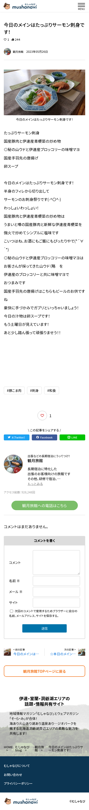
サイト (13, 602)
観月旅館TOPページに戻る (44, 671)
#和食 (51, 390)
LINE (72, 437)
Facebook (44, 437)
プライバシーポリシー (18, 783)
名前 (14, 580)
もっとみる (35, 484)
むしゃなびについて (17, 765)
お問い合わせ (13, 774)
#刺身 (34, 390)
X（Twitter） (16, 437)
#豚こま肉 (14, 390)
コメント (15, 562)
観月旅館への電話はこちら (44, 505)
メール (16, 591)
